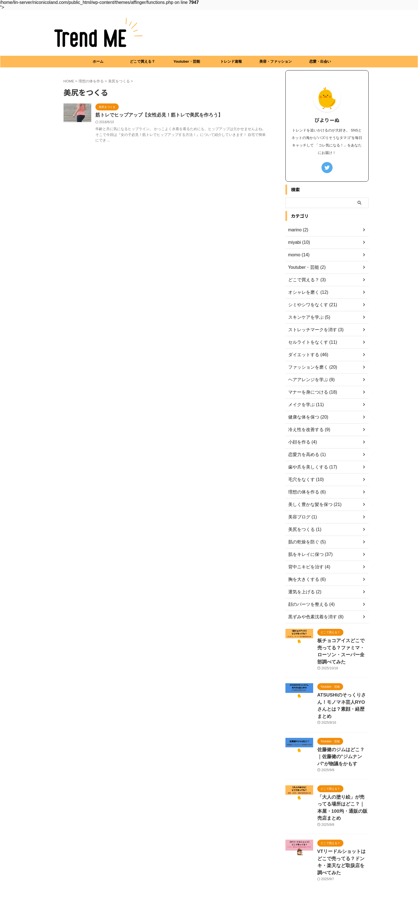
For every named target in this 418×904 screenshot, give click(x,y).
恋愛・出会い (320, 61)
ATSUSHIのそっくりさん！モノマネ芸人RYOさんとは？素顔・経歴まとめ (342, 691)
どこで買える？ (142, 61)
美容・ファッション (275, 61)
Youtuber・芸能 (186, 61)
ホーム (98, 61)
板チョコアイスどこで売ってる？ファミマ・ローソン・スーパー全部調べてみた (342, 646)
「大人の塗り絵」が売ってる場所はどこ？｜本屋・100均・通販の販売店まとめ (342, 781)
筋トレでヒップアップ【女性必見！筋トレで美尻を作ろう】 (155, 115)
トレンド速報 (231, 61)
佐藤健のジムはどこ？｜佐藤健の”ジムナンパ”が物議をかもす (342, 736)
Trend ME (209, 885)
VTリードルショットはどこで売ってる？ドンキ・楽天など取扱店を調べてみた (342, 826)
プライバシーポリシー (209, 872)
